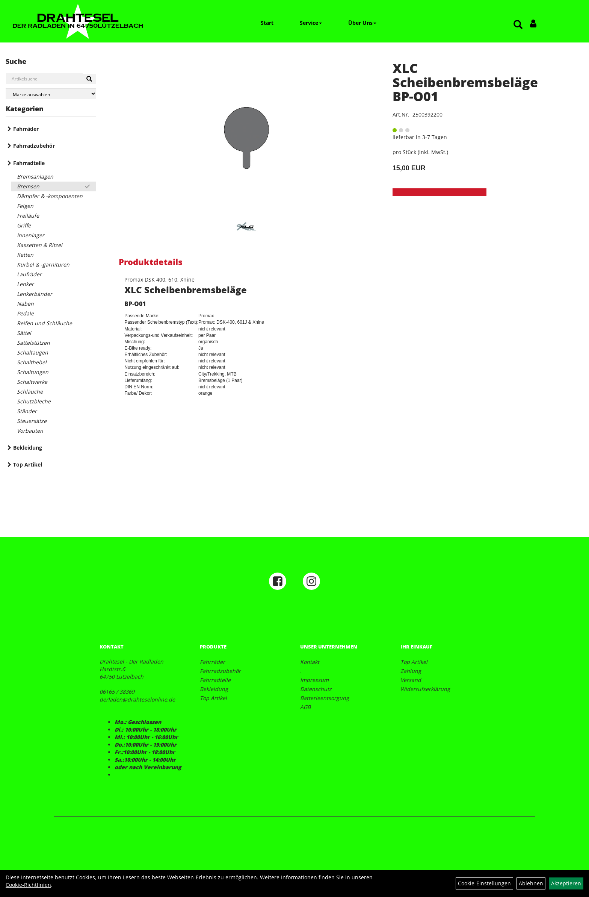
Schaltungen (32, 372)
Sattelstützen (33, 342)
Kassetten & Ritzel (39, 244)
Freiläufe (28, 215)
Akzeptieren (566, 883)
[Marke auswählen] (51, 93)
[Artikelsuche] (518, 25)
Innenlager (30, 235)
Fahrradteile (29, 163)
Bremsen (28, 186)
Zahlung (410, 670)
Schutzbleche (34, 401)
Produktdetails (151, 261)
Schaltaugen (32, 352)
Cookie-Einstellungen (484, 883)
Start (267, 22)
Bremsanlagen (35, 176)
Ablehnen (531, 883)
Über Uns (362, 22)
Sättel (24, 332)
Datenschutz (316, 688)
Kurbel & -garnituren (43, 264)
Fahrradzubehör (34, 145)
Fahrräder (26, 128)
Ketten (25, 254)
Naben (25, 303)
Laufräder (29, 274)
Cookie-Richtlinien (28, 884)
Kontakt (309, 661)
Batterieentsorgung (324, 698)
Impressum (314, 679)
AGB (305, 707)
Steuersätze (32, 420)
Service (311, 22)
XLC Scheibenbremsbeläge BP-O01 (465, 82)
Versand (410, 679)
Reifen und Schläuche (44, 323)
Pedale (25, 313)
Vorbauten (30, 430)
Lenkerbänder (34, 293)
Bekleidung (27, 447)
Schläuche (30, 391)
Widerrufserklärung (425, 688)
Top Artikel (27, 464)
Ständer (27, 411)
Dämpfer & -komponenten (50, 196)
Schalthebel (32, 362)
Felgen (25, 205)
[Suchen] (89, 79)
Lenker (25, 284)
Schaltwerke (32, 381)
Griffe (24, 225)
